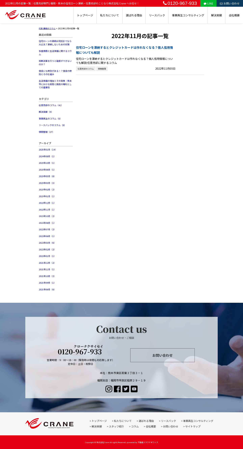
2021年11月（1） (47, 269)
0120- (80, 350)
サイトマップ (192, 426)
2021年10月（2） (47, 276)
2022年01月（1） (47, 256)
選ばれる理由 (134, 15)
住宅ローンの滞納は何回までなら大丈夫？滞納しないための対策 (55, 42)
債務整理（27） (46, 131)
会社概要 (234, 15)
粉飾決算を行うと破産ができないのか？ (55, 62)
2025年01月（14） (48, 149)
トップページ (85, 15)
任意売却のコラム (86, 68)
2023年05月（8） (47, 176)
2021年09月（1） (47, 282)
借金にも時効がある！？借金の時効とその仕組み (55, 72)
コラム (135, 426)
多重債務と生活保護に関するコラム (55, 52)
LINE (208, 3)
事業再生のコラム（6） (50, 118)
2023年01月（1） (47, 196)
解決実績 (216, 15)
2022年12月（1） (47, 202)
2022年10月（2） (47, 216)
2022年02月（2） (47, 249)
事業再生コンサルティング (188, 15)
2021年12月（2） (47, 262)
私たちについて (109, 15)
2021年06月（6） (47, 289)
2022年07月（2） (47, 229)
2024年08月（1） (47, 156)
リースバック (157, 15)
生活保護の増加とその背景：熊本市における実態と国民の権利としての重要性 (55, 84)
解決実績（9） (46, 111)
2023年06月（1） (47, 169)
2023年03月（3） (47, 182)
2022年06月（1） (47, 236)
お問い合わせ (230, 3)
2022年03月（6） (47, 242)
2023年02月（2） (47, 189)
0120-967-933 (180, 3)
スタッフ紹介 (116, 426)
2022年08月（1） (47, 222)
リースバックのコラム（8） (52, 125)
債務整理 (102, 68)
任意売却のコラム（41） (51, 105)
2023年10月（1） (47, 162)
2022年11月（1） (47, 209)
